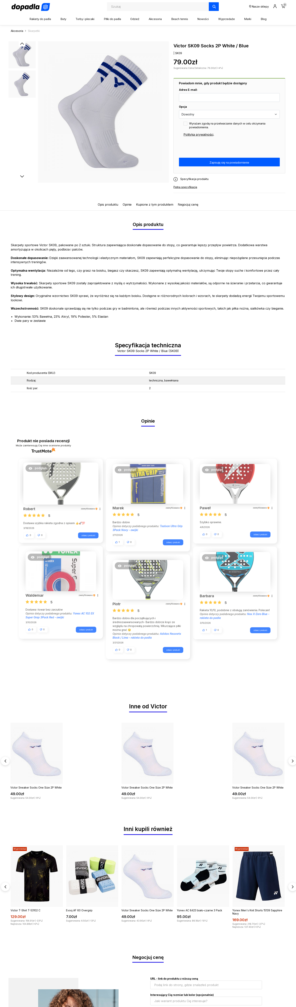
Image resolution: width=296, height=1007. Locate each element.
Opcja (183, 106)
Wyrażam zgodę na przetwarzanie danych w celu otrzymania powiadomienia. (227, 125)
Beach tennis (179, 19)
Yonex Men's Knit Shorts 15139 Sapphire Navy (257, 912)
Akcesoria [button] (155, 19)
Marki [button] (247, 19)
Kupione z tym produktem (154, 204)
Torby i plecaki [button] (85, 19)
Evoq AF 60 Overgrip (79, 910)
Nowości (203, 19)
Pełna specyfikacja (185, 187)
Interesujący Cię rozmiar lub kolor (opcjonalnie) (182, 994)
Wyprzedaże (226, 19)
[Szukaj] (214, 6)
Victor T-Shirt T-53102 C (25, 910)
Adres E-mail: (188, 89)
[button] (39, 470)
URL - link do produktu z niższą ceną (174, 978)
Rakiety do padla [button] (40, 19)
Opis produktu (108, 204)
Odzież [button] (134, 19)
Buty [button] (63, 19)
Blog (264, 19)
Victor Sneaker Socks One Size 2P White (36, 787)
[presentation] (207, 147)
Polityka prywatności (198, 134)
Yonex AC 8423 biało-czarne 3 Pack (199, 910)
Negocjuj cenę (188, 204)
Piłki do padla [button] (112, 19)
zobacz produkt (86, 535)
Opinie (127, 204)
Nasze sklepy (259, 6)
